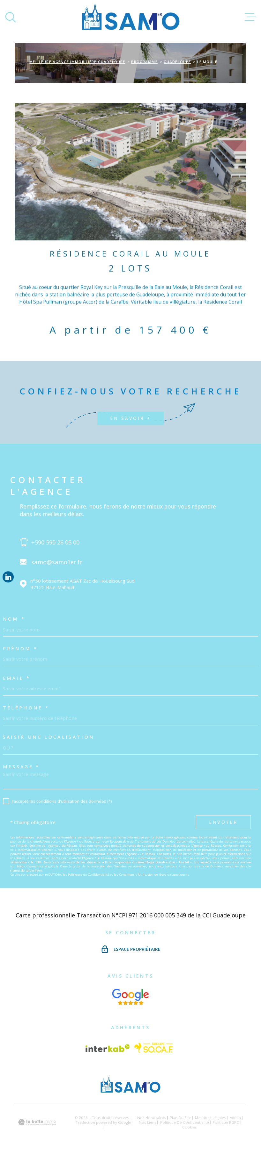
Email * (16, 678)
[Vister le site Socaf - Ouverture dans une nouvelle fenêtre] (153, 1048)
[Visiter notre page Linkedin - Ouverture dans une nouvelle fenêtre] (8, 576)
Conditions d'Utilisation (136, 875)
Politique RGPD (226, 1122)
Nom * (14, 619)
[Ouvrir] (10, 17)
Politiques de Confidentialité (88, 875)
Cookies (189, 1127)
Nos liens (147, 1122)
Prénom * (20, 648)
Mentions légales (210, 1117)
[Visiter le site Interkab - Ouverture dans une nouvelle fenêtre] (107, 1048)
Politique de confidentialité (184, 1122)
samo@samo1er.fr (56, 562)
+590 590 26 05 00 (55, 542)
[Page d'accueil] (131, 17)
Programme (144, 61)
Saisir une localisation (49, 737)
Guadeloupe (177, 61)
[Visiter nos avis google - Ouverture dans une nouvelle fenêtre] (130, 997)
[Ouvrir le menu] (250, 17)
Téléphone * (26, 708)
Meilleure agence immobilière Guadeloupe (77, 61)
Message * (21, 767)
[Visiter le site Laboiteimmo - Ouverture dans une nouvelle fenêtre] (37, 1122)
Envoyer (223, 822)
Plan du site (180, 1117)
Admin (235, 1117)
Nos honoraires (151, 1117)
